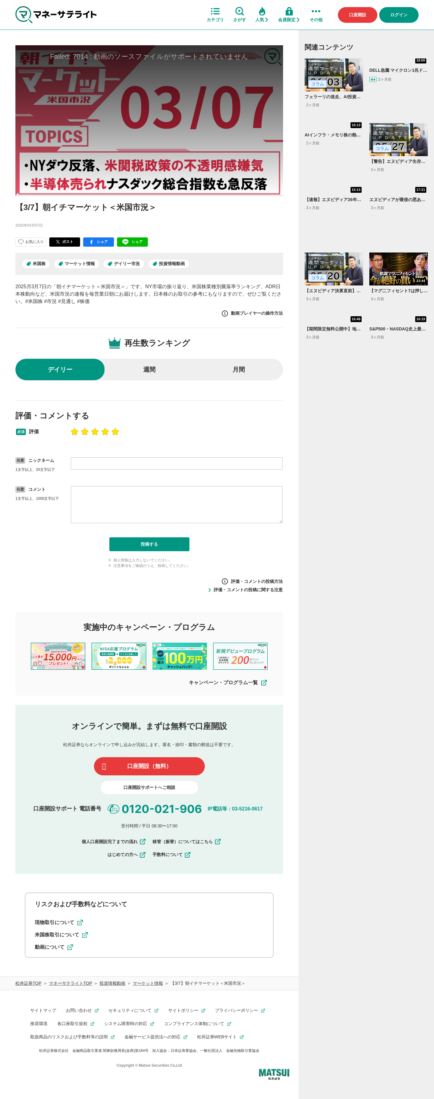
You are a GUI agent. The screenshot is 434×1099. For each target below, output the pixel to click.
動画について (54, 947)
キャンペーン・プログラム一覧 (228, 682)
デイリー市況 (127, 263)
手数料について (171, 854)
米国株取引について (61, 935)
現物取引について (59, 922)
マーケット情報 (80, 263)
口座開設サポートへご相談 (149, 787)
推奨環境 (38, 1023)
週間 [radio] (149, 369)
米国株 (39, 263)
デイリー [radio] (60, 369)
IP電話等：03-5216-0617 (235, 808)
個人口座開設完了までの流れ (114, 841)
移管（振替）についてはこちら (186, 841)
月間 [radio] (239, 369)
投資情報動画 (172, 263)
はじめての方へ (126, 854)
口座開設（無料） (149, 766)
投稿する (149, 544)
